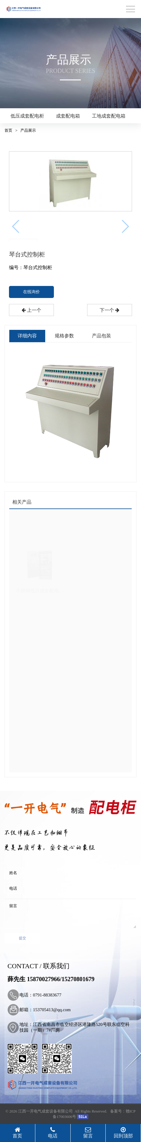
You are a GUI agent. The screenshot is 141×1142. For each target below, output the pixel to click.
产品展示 (28, 130)
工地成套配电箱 (108, 115)
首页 (8, 130)
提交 (22, 938)
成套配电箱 (68, 115)
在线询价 (31, 292)
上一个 (31, 310)
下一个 (109, 310)
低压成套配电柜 (27, 115)
